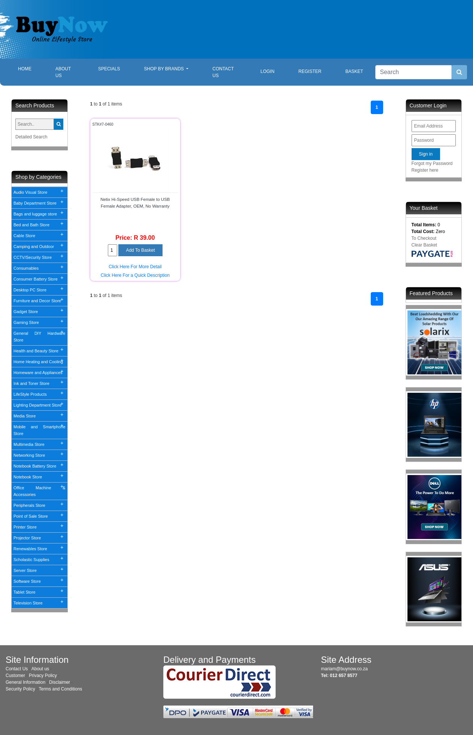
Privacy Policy (43, 675)
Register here (425, 170)
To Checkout (424, 238)
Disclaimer (59, 682)
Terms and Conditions (60, 689)
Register (309, 71)
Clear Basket (424, 245)
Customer (15, 675)
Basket (354, 71)
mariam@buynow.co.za (344, 668)
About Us (63, 72)
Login (267, 71)
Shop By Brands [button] (164, 68)
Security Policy (20, 689)
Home (30, 68)
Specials (109, 68)
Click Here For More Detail (135, 266)
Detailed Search (31, 137)
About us (40, 668)
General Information (25, 682)
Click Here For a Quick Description (135, 275)
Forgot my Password (432, 163)
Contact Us (223, 72)
